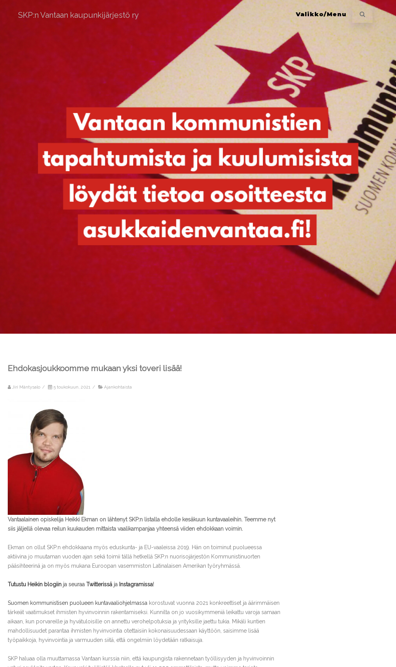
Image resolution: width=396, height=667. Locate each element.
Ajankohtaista (118, 387)
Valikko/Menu (321, 14)
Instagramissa (136, 584)
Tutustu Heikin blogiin (34, 584)
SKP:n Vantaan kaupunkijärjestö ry (78, 15)
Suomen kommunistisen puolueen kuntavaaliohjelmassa (77, 603)
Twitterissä (99, 584)
